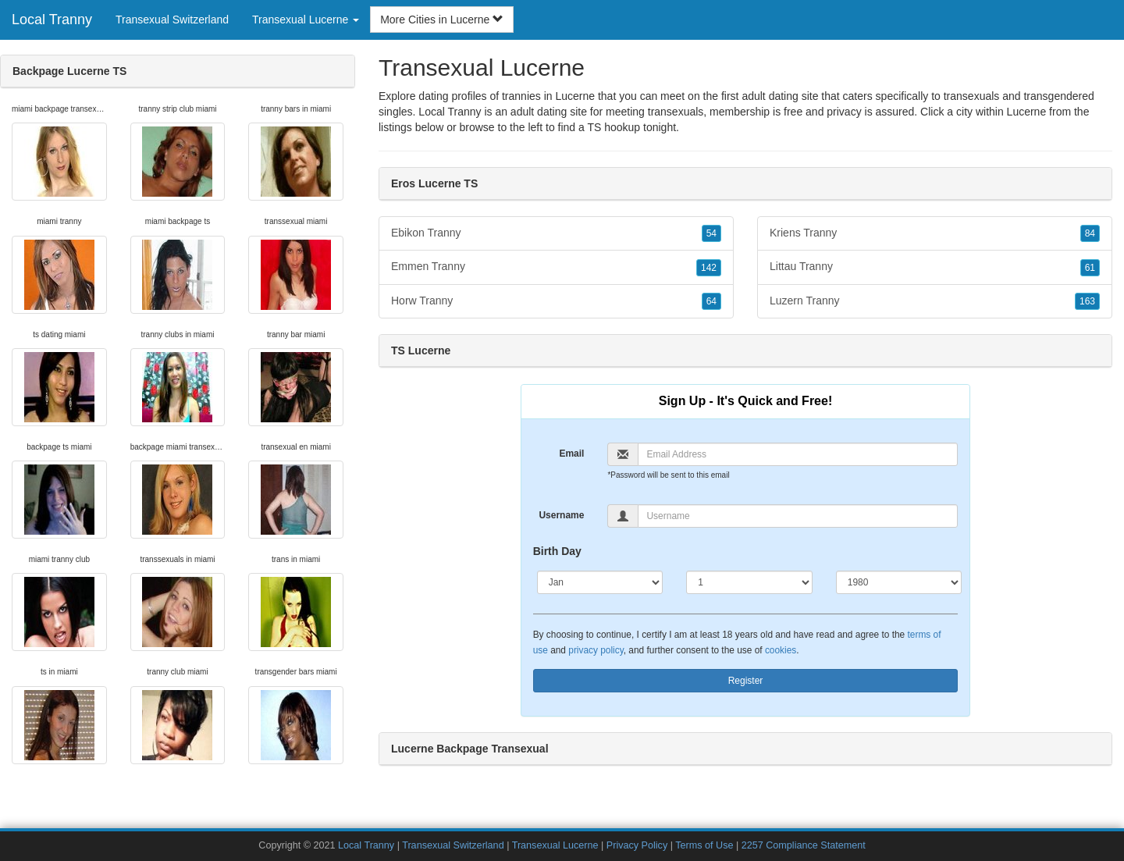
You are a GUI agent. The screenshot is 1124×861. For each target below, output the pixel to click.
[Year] (899, 582)
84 (1090, 233)
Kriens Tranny (935, 233)
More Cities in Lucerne (441, 19)
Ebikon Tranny (556, 233)
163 (1087, 301)
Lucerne (1027, 111)
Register (745, 680)
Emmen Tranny (556, 267)
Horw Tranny (556, 301)
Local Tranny (52, 19)
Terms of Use (704, 845)
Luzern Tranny (935, 301)
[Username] (798, 516)
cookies (780, 650)
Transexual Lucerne (555, 845)
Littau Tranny (935, 267)
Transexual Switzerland (172, 19)
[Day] (749, 582)
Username (561, 515)
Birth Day (557, 551)
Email (571, 453)
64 (711, 301)
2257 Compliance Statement (804, 845)
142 (709, 267)
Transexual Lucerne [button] (305, 19)
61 (1090, 267)
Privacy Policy (636, 845)
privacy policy (595, 650)
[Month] (600, 582)
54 (711, 233)
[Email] (798, 454)
